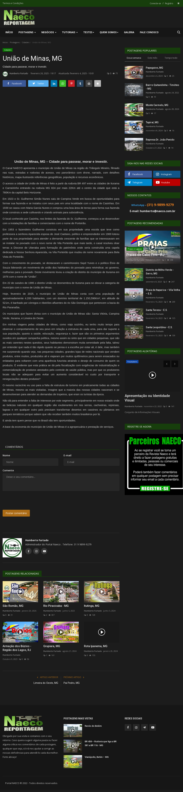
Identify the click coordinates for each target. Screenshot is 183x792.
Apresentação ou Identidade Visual (147, 398)
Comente (8, 470)
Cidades (25, 42)
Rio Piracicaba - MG (56, 605)
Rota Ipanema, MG (95, 646)
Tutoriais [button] (70, 32)
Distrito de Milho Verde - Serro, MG (160, 271)
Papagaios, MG (154, 67)
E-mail (67, 455)
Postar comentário (16, 513)
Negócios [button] (48, 32)
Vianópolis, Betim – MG (97, 757)
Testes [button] (88, 32)
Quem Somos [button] (109, 32)
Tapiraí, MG (152, 122)
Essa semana (134, 57)
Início (9, 32)
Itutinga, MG (91, 605)
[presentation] (29, 500)
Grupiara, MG (51, 646)
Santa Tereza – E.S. (157, 310)
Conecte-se (155, 3)
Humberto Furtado (15, 74)
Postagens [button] (27, 32)
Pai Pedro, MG (72, 682)
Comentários (14, 446)
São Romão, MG (13, 605)
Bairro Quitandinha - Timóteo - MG (162, 87)
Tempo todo (171, 57)
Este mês (152, 57)
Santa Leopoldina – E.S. (159, 327)
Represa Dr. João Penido (160, 139)
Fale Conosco (149, 32)
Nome (6, 455)
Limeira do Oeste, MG (46, 682)
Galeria (129, 32)
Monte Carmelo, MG (157, 105)
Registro (169, 3)
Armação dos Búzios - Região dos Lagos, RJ (17, 648)
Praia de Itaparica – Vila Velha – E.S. (163, 292)
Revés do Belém (93, 726)
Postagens (15, 42)
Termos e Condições (13, 3)
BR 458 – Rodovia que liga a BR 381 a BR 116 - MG (100, 743)
